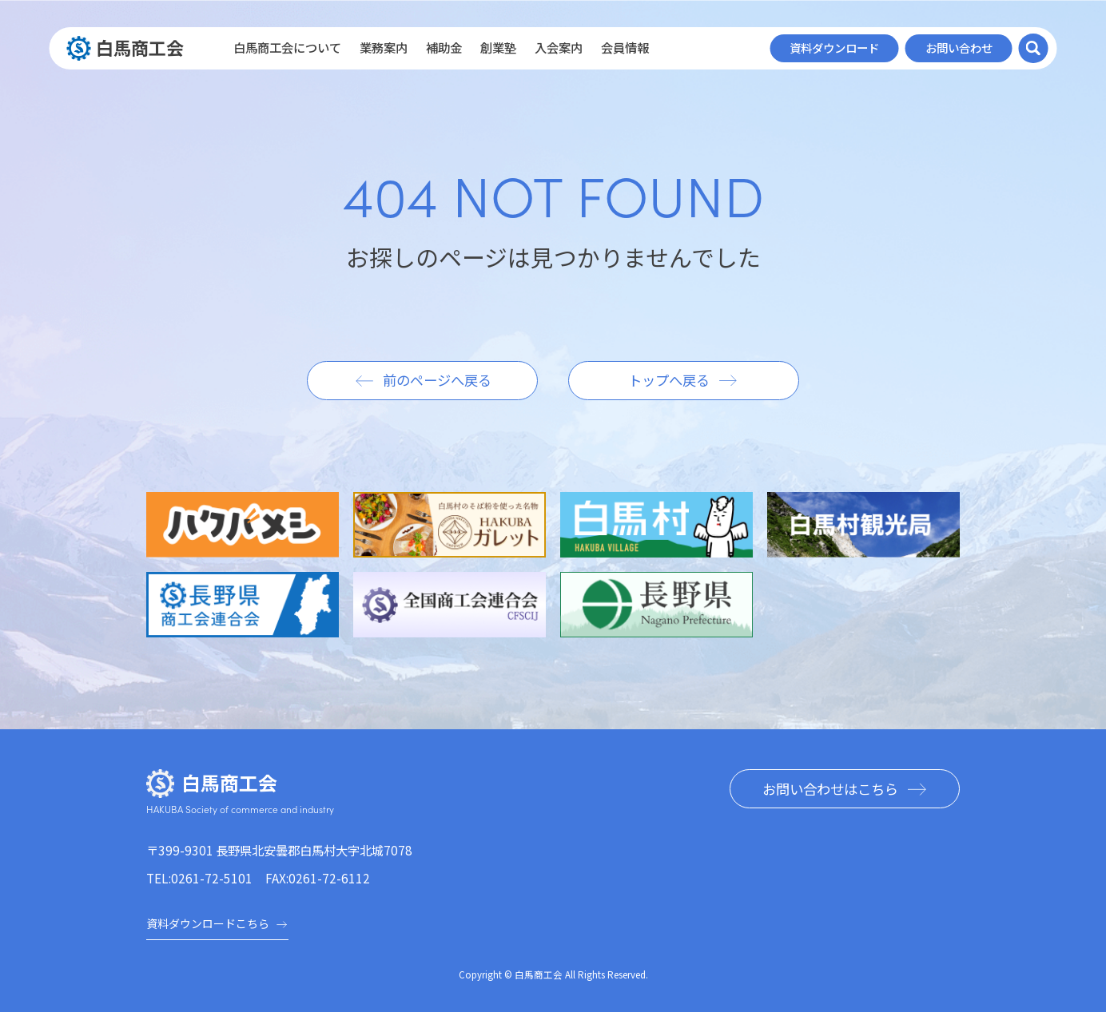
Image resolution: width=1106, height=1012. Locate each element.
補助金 (444, 48)
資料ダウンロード (834, 47)
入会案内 (559, 48)
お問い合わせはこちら (830, 789)
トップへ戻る (669, 380)
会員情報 (625, 48)
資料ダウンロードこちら (217, 923)
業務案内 (384, 48)
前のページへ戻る (437, 380)
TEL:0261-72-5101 (199, 878)
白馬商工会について (287, 48)
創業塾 (498, 48)
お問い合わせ (959, 47)
